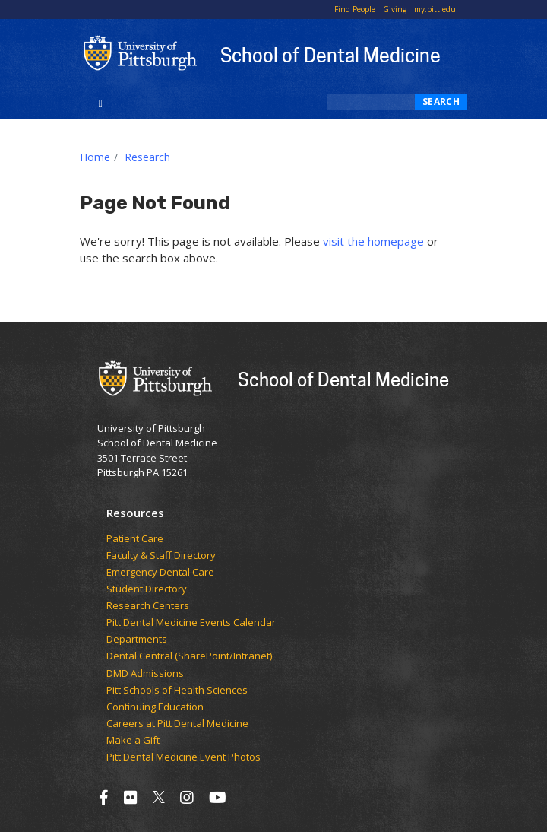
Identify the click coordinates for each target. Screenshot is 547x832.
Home (95, 157)
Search (441, 101)
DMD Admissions (145, 674)
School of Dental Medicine (330, 54)
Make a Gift (133, 741)
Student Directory (146, 589)
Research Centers (147, 606)
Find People (354, 9)
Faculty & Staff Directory (161, 556)
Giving (394, 9)
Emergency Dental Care (160, 573)
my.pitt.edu (435, 9)
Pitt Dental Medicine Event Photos (183, 757)
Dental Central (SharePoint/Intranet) (189, 656)
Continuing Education (155, 707)
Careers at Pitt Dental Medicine (177, 724)
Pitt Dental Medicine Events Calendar (191, 623)
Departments (136, 640)
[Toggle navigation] (100, 102)
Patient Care (134, 539)
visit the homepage (373, 241)
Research (147, 157)
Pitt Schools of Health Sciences (177, 690)
